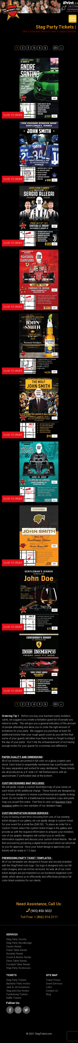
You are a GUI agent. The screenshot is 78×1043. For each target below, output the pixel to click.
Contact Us (52, 990)
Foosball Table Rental (18, 964)
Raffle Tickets (13, 997)
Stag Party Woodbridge (19, 942)
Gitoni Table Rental (16, 960)
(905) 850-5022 (39, 911)
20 (55, 47)
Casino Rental (13, 946)
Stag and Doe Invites (17, 990)
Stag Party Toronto (16, 939)
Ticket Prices (53, 980)
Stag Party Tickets (16, 980)
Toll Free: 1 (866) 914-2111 (39, 917)
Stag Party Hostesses (18, 968)
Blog (48, 994)
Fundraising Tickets (17, 994)
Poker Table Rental (16, 950)
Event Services (54, 983)
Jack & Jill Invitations (18, 987)
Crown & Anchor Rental (18, 957)
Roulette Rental (14, 953)
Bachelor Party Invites (18, 983)
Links (49, 987)
